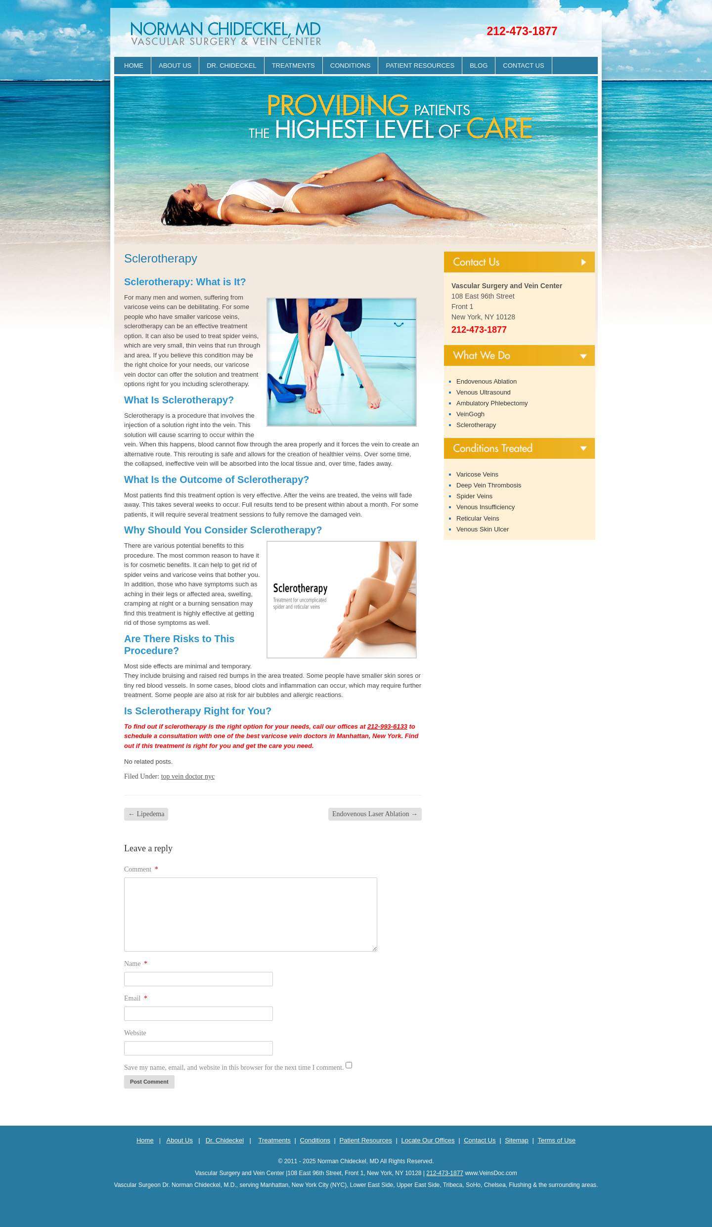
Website (135, 1033)
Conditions (350, 65)
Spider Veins (474, 496)
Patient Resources (420, 65)
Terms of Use (556, 1140)
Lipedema (146, 814)
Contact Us (523, 65)
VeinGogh (470, 414)
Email (135, 998)
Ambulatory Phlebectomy (492, 403)
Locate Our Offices (427, 1140)
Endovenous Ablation (486, 381)
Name (135, 963)
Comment (141, 869)
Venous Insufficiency (485, 507)
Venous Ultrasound (483, 392)
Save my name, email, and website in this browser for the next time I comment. (234, 1067)
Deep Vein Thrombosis (488, 485)
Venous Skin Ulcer (482, 529)
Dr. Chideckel (231, 65)
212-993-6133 (387, 726)
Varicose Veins (477, 474)
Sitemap (517, 1140)
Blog (479, 65)
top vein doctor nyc (188, 776)
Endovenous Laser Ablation (375, 814)
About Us (175, 65)
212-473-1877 (522, 31)
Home (133, 65)
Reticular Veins (477, 518)
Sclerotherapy (476, 425)
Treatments (293, 65)
